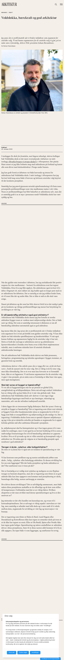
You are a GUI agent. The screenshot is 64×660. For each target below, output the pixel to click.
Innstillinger (35, 652)
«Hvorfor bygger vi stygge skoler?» (22, 162)
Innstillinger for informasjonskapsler (50, 658)
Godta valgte (23, 652)
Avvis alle (11, 652)
